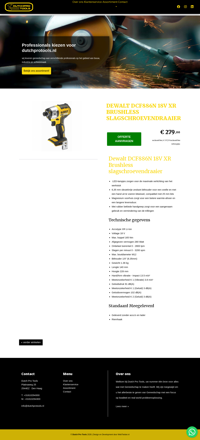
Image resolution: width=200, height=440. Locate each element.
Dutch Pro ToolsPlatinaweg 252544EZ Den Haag (31, 384)
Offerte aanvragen (124, 139)
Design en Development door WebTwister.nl (111, 434)
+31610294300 (32, 395)
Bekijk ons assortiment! (36, 70)
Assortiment (115, 6)
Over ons (64, 6)
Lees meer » (122, 406)
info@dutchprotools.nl (32, 405)
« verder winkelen (31, 342)
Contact (136, 6)
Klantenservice (89, 6)
